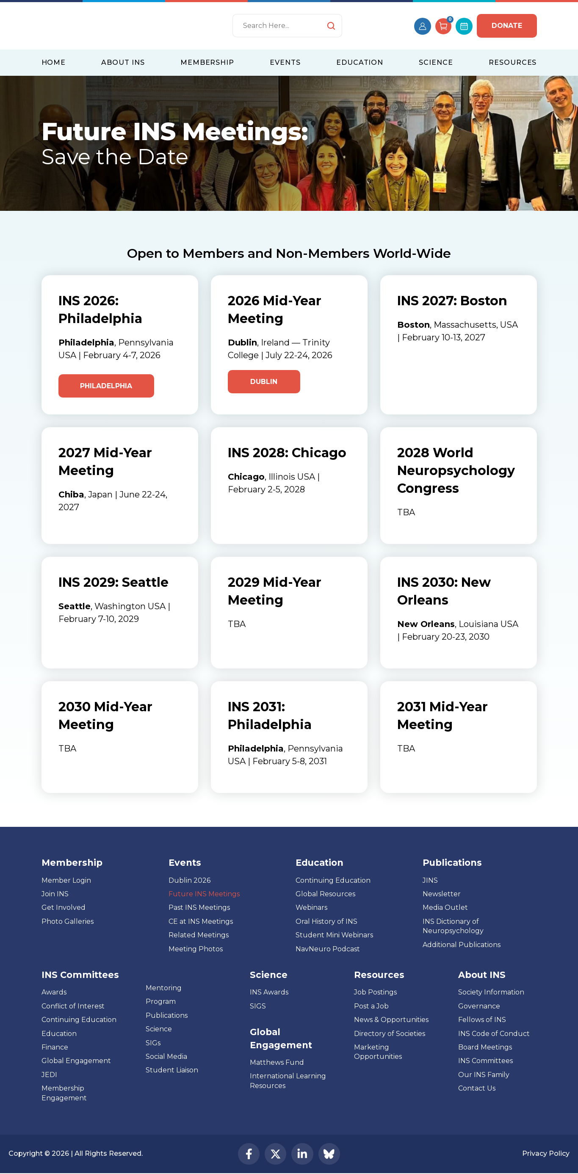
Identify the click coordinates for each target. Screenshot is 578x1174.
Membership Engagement (64, 1093)
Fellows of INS (482, 1020)
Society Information (491, 993)
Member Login (66, 881)
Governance (479, 1007)
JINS (430, 881)
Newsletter (442, 894)
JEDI (49, 1075)
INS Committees (80, 975)
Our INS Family (483, 1075)
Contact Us (476, 1089)
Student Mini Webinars (334, 935)
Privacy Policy (546, 1154)
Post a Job (371, 1007)
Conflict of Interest (73, 1007)
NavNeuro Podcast (328, 949)
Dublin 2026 (189, 881)
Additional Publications (462, 945)
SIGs (153, 1043)
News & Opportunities (391, 1020)
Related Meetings (199, 935)
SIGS (258, 1007)
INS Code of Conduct (494, 1034)
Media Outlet (445, 908)
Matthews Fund (277, 1063)
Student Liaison (172, 1070)
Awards (53, 993)
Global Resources (325, 894)
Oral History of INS (326, 922)
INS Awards (269, 993)
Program (161, 1002)
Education (59, 1034)
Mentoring (164, 988)
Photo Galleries (67, 922)
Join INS (55, 894)
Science (159, 1029)
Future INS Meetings (204, 894)
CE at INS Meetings (201, 922)
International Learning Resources (288, 1081)
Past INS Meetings (199, 908)
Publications (167, 1016)
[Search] (287, 25)
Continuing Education (333, 881)
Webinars (311, 908)
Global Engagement (76, 1061)
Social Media (166, 1057)
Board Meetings (485, 1048)
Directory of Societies (389, 1034)
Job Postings (375, 993)
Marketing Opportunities (378, 1052)
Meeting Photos (196, 949)
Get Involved (63, 908)
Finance (54, 1048)
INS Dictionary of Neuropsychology (453, 926)
